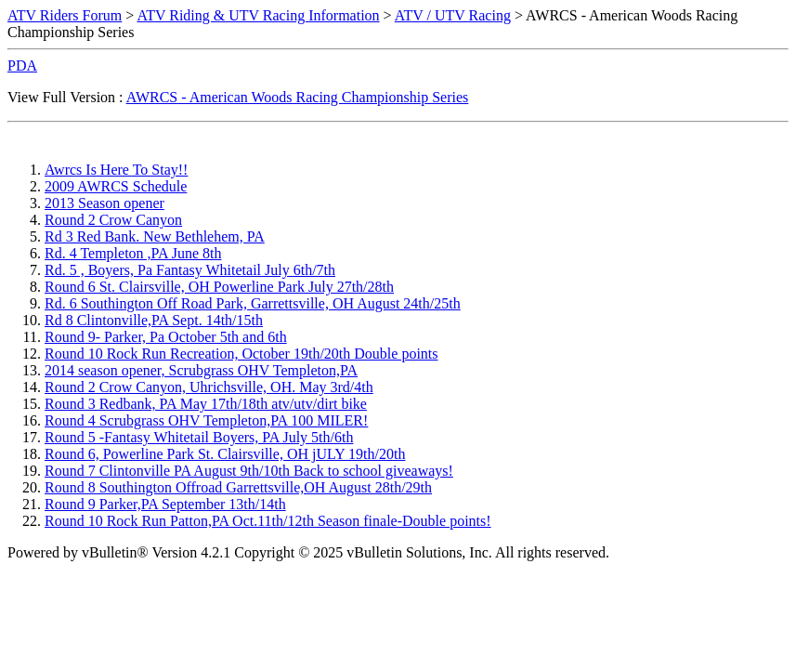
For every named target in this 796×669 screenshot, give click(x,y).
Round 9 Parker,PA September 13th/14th (165, 504)
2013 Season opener (104, 203)
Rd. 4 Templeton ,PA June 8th (133, 253)
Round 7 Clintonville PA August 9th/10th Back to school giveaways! (249, 471)
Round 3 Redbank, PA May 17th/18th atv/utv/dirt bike (206, 404)
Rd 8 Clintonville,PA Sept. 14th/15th (154, 320)
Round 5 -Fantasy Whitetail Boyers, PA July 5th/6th (199, 437)
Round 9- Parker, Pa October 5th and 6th (166, 337)
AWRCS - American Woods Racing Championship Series (297, 97)
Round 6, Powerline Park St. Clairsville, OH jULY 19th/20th (225, 454)
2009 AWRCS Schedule (116, 186)
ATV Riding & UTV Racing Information (258, 15)
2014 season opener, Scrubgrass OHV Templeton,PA (201, 370)
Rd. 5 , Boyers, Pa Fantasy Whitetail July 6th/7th (190, 270)
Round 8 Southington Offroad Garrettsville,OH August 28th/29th (238, 487)
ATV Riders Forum (64, 15)
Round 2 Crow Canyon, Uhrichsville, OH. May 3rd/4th (209, 387)
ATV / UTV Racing (453, 15)
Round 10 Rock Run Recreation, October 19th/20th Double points (241, 353)
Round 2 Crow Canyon (113, 220)
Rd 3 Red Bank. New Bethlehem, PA (155, 236)
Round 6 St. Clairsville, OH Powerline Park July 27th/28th (219, 287)
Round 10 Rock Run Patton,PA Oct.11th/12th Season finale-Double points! (268, 521)
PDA (22, 65)
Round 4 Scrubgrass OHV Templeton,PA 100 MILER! (206, 420)
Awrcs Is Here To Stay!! (116, 169)
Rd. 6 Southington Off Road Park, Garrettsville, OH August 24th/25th (253, 303)
